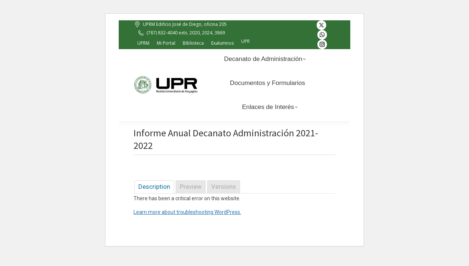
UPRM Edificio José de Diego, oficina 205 (180, 24)
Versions (223, 186)
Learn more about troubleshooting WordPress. (187, 212)
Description (154, 186)
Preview (191, 186)
